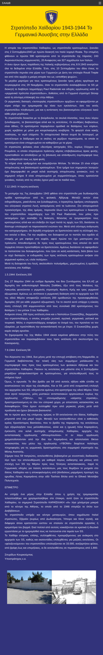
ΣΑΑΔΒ (6, 3)
